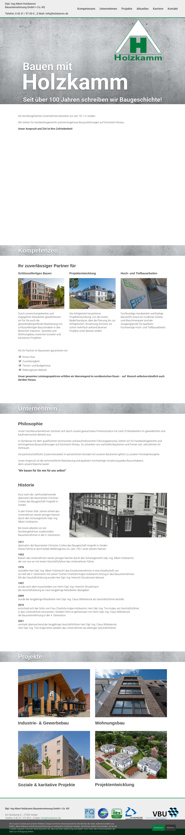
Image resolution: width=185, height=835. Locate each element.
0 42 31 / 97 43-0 (24, 13)
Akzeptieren (158, 827)
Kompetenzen (86, 8)
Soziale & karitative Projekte (46, 784)
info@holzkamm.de (51, 818)
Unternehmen (108, 8)
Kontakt (173, 8)
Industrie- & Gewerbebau (43, 723)
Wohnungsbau (110, 723)
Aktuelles (143, 8)
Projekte (126, 8)
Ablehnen (170, 827)
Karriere (158, 8)
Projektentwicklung (114, 784)
